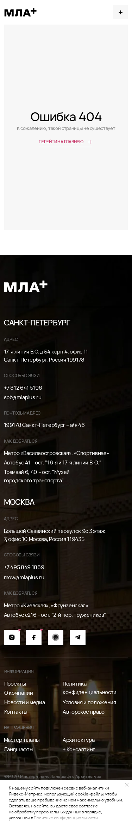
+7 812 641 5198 (23, 387)
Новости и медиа (24, 702)
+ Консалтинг (79, 749)
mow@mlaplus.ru (24, 577)
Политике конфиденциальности (66, 818)
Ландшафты (18, 749)
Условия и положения (89, 702)
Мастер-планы (22, 740)
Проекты (15, 683)
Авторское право (84, 711)
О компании (18, 692)
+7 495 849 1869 (24, 567)
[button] (120, 12)
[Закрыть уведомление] (126, 784)
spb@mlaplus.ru (23, 397)
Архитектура (78, 740)
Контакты (15, 711)
